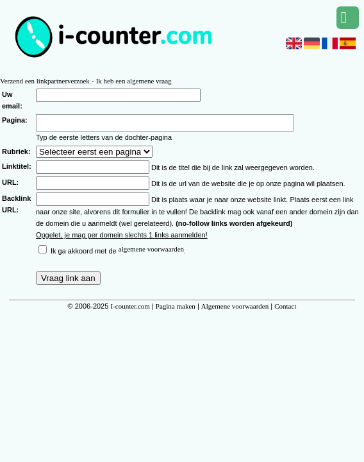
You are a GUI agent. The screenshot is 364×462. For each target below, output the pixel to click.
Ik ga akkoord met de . (118, 251)
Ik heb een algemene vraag (134, 81)
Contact (285, 306)
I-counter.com (129, 306)
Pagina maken (175, 306)
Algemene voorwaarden (235, 306)
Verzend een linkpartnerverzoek (45, 81)
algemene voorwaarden (151, 249)
